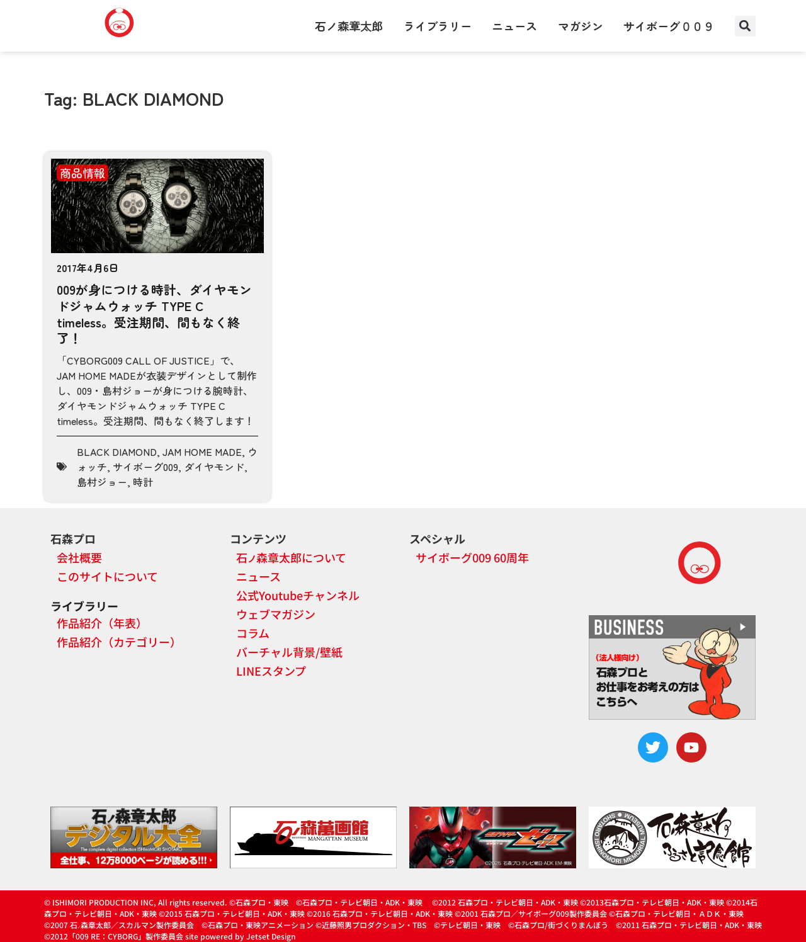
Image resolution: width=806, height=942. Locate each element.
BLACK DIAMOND (117, 451)
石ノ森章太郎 (349, 26)
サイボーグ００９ (668, 26)
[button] (745, 26)
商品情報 (82, 172)
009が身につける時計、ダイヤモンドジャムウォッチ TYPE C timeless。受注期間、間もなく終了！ (154, 313)
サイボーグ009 (145, 466)
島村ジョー (102, 481)
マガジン (580, 26)
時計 (143, 481)
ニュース (514, 26)
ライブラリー (438, 26)
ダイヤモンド (214, 466)
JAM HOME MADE (202, 451)
